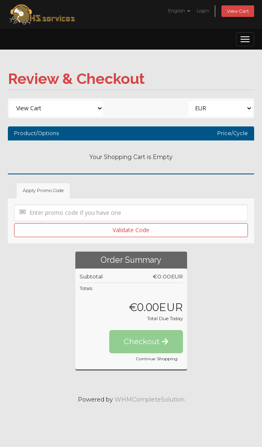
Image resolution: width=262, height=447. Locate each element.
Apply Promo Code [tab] (43, 190)
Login (203, 11)
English (179, 11)
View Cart (238, 11)
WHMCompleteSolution (150, 399)
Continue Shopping (157, 358)
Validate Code (131, 230)
